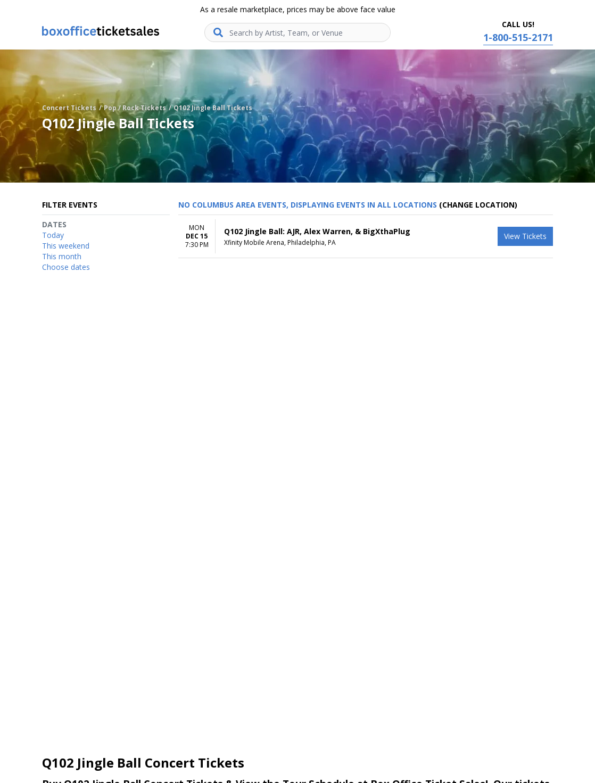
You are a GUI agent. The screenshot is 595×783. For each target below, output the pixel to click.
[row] (365, 236)
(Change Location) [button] (478, 205)
